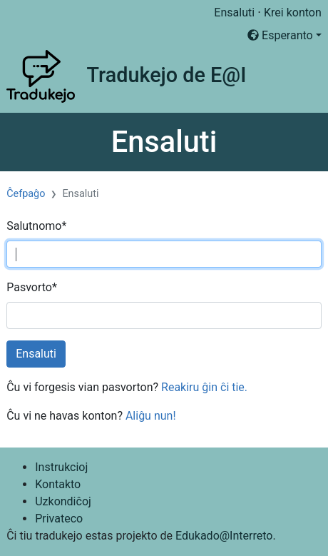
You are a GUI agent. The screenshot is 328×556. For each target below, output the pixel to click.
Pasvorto (31, 287)
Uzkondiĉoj (63, 501)
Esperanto (280, 35)
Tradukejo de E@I (166, 75)
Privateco (59, 518)
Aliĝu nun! (150, 416)
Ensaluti (234, 12)
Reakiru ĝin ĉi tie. (204, 387)
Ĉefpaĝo (25, 194)
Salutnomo (36, 226)
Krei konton (293, 12)
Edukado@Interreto (223, 535)
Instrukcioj (61, 467)
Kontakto (58, 484)
